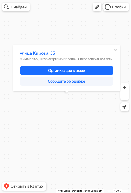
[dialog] (66, 68)
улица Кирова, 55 (37, 53)
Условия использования (87, 190)
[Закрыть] (115, 50)
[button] (97, 7)
